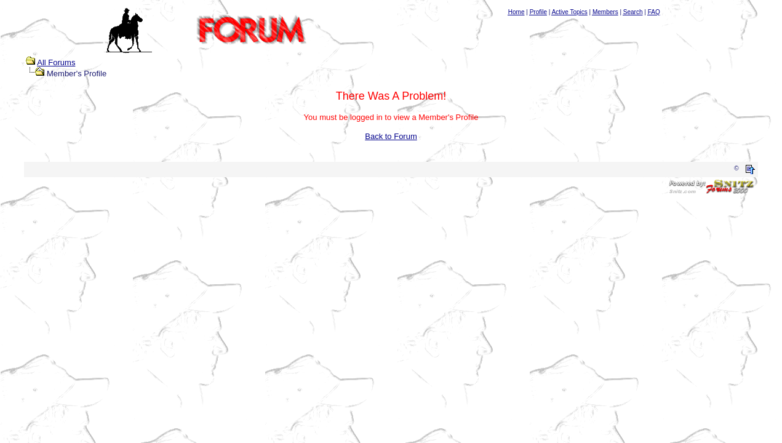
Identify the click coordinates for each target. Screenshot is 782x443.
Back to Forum (391, 136)
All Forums (56, 62)
